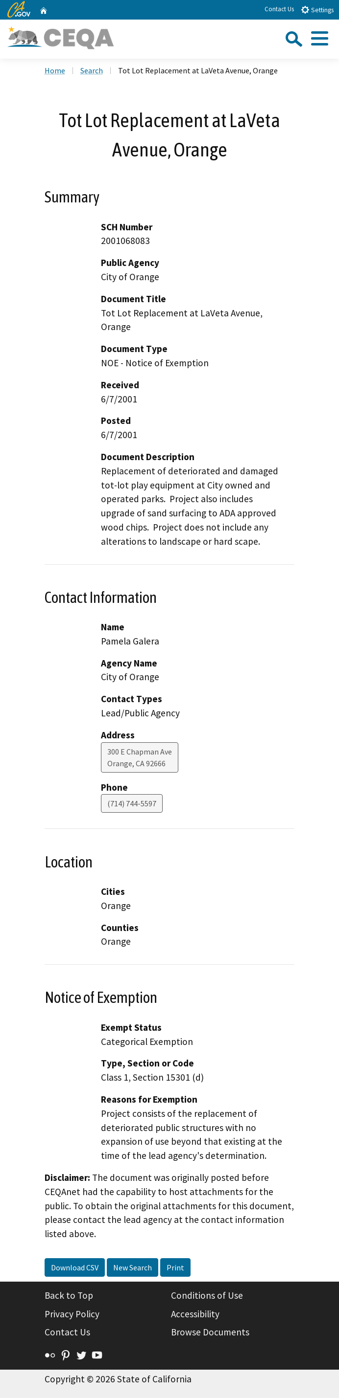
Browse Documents (210, 1332)
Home (55, 70)
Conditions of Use (207, 1295)
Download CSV (74, 1267)
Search (91, 70)
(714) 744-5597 (131, 803)
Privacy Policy (72, 1314)
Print (175, 1267)
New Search (132, 1267)
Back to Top (69, 1295)
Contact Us (279, 9)
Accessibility (195, 1314)
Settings (317, 9)
